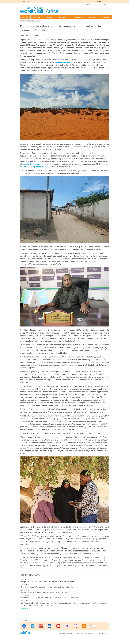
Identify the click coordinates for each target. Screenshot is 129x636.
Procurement (89, 633)
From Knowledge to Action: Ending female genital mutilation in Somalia (47, 587)
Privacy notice (69, 633)
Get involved (91, 17)
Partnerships (105, 17)
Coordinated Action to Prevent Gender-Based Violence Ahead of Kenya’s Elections (51, 598)
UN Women (40, 633)
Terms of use (61, 633)
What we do (36, 17)
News (38, 20)
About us (25, 17)
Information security (79, 633)
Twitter (32, 626)
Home (22, 20)
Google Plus (41, 626)
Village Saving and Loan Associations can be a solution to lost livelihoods (48, 582)
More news (24, 608)
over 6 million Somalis (31, 164)
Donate (92, 626)
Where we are (49, 17)
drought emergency (62, 62)
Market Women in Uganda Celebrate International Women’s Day (44, 592)
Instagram (75, 626)
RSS (84, 626)
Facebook (24, 626)
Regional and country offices (101, 633)
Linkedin (50, 626)
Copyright (33, 633)
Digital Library (78, 17)
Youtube (58, 626)
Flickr (67, 626)
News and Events (30, 20)
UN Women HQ (25, 1)
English (99, 1)
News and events (63, 17)
